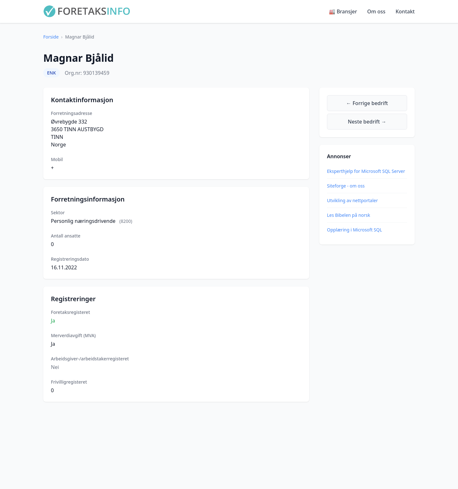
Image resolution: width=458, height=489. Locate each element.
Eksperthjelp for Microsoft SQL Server (366, 171)
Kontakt (405, 11)
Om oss (376, 11)
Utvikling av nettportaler (352, 200)
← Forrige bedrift (367, 103)
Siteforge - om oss (346, 186)
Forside (51, 37)
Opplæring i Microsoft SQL (354, 230)
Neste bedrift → (367, 121)
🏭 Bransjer (343, 11)
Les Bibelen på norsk (348, 215)
